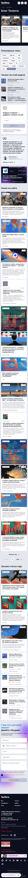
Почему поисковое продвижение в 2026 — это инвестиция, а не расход (13, 399)
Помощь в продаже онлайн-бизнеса (8, 824)
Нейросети (12, 55)
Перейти (6, 180)
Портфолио (4, 803)
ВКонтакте (21, 66)
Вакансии (3, 822)
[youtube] (17, 860)
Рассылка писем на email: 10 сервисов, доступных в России (16, 665)
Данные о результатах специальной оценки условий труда (13, 826)
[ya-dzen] (13, 860)
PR (16, 63)
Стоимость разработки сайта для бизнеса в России (12, 612)
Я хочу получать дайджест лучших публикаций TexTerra (14, 775)
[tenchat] (2, 864)
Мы (2, 800)
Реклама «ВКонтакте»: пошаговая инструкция (15, 655)
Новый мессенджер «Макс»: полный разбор (16, 80)
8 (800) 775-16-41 (6, 831)
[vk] (10, 860)
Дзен (4, 68)
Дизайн (14, 66)
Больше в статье (9, 162)
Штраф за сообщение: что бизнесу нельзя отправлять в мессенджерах (10, 29)
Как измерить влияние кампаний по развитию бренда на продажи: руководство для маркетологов (13, 425)
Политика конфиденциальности (14, 870)
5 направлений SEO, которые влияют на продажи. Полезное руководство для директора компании (13, 539)
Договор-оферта (4, 827)
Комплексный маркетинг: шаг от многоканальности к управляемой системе (17, 690)
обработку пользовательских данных (12, 131)
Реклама (9, 410)
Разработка (5, 60)
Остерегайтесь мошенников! (14, 872)
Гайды (4, 63)
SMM (19, 55)
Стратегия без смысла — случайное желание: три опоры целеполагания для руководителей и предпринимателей (13, 350)
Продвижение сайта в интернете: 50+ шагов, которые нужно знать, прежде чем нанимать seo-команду (13, 587)
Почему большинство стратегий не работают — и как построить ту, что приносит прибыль (13, 451)
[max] (14, 835)
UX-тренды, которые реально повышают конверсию (11, 509)
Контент (4, 55)
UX (19, 60)
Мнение (10, 63)
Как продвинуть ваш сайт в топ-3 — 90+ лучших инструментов (12, 641)
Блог (2, 805)
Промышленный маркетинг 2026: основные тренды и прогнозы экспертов (12, 317)
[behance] (21, 860)
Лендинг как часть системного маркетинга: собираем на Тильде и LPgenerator (13, 292)
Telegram (13, 60)
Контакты (17, 805)
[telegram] (11, 835)
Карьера (7, 355)
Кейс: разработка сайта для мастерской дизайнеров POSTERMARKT (10, 374)
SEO (13, 58)
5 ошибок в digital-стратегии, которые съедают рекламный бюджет (13, 481)
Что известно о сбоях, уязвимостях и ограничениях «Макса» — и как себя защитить (17, 99)
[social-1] (25, 860)
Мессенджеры (5, 40)
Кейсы (19, 58)
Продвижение (6, 58)
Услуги (17, 800)
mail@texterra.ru (6, 849)
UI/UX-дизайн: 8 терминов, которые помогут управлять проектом (17, 702)
